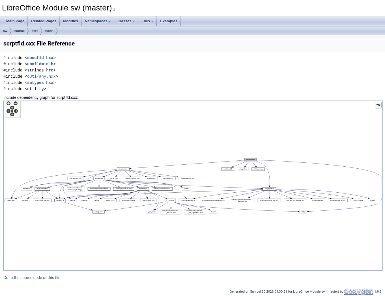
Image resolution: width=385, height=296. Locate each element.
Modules (70, 21)
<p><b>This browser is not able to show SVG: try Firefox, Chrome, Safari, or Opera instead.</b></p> (193, 185)
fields (49, 30)
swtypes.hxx (40, 82)
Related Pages (43, 21)
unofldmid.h (40, 64)
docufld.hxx (40, 57)
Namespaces (98, 21)
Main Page (15, 21)
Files (148, 21)
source (19, 30)
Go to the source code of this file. (32, 277)
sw (5, 30)
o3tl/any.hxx (41, 76)
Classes (126, 21)
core (35, 30)
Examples (168, 21)
